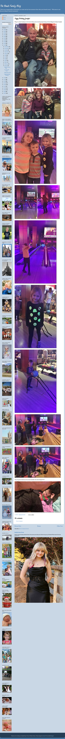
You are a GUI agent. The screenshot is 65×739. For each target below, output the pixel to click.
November (7, 48)
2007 (5, 93)
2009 (5, 89)
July (5, 55)
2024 (5, 33)
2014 (5, 81)
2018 (5, 43)
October (6, 50)
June (6, 56)
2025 (5, 31)
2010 (5, 88)
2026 (5, 29)
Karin (4, 19)
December (7, 46)
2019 (5, 41)
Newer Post (18, 526)
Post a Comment (19, 521)
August (6, 53)
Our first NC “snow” (6, 70)
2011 (5, 86)
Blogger (52, 735)
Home (39, 526)
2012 (5, 84)
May (5, 58)
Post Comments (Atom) (24, 528)
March (6, 62)
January (6, 65)
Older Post (60, 526)
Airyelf (44, 735)
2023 (5, 34)
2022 (5, 36)
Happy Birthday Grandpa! (7, 75)
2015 (5, 79)
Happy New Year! (7, 72)
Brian (4, 17)
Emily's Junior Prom (19, 532)
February (6, 63)
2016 (5, 77)
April (6, 60)
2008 (5, 91)
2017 (5, 45)
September (7, 51)
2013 (5, 82)
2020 (5, 39)
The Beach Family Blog (10, 6)
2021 (5, 38)
